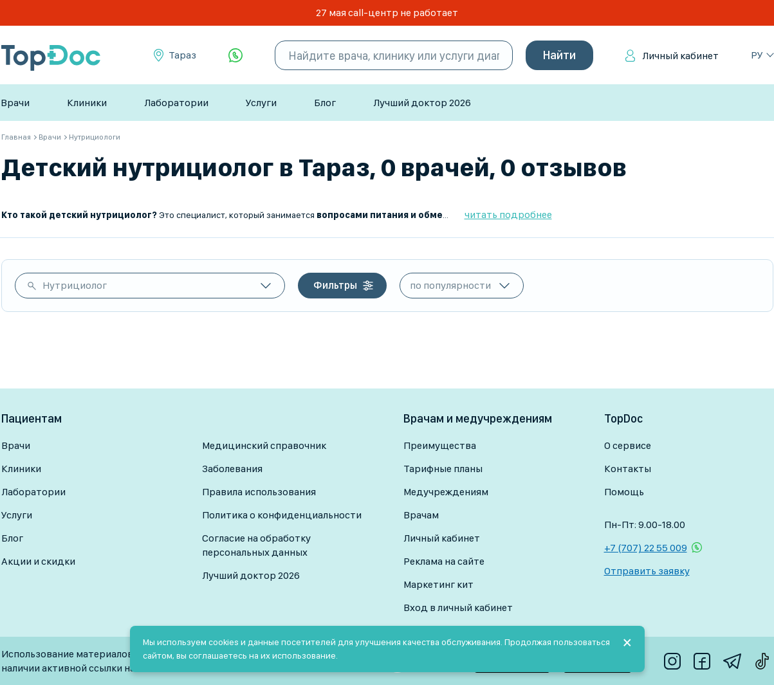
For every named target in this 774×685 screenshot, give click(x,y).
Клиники (87, 102)
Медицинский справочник (264, 445)
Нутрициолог (74, 285)
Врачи (15, 102)
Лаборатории (176, 102)
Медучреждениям (445, 492)
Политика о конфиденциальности (282, 515)
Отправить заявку (647, 571)
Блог (325, 102)
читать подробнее (508, 214)
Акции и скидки (38, 561)
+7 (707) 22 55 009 (645, 548)
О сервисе (627, 445)
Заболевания (232, 468)
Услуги (261, 102)
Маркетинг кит (438, 584)
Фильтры (335, 285)
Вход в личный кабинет (458, 607)
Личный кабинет (680, 56)
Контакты (627, 468)
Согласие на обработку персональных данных (256, 545)
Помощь (624, 492)
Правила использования (259, 492)
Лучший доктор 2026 (422, 102)
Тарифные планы (443, 468)
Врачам (421, 515)
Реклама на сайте (443, 561)
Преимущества (439, 445)
